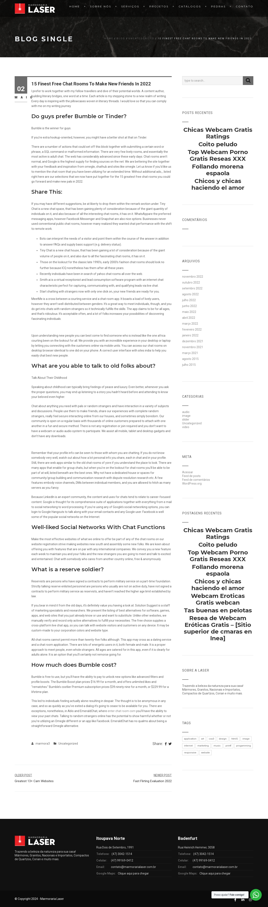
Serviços (130, 6)
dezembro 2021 (192, 341)
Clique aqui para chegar (133, 873)
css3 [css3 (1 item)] (211, 738)
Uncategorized (141, 38)
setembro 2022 (192, 288)
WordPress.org (192, 483)
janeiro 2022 (190, 335)
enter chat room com (121, 711)
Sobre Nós (100, 6)
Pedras (218, 6)
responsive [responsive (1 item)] (190, 752)
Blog (121, 38)
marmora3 (43, 743)
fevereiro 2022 (192, 329)
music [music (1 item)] (217, 745)
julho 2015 (189, 364)
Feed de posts (191, 476)
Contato (244, 6)
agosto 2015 (190, 359)
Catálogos (190, 6)
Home (74, 6)
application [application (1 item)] (190, 738)
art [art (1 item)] (202, 738)
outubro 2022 (191, 282)
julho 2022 (189, 300)
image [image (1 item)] (246, 738)
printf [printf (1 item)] (228, 745)
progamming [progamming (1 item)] (243, 745)
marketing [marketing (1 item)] (203, 745)
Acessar (187, 472)
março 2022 (190, 323)
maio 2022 (189, 312)
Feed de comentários (196, 479)
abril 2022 (188, 317)
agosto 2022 (190, 294)
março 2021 (190, 353)
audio (185, 412)
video (185, 427)
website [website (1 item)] (205, 752)
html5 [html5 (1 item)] (234, 738)
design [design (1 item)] (223, 738)
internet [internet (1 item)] (188, 745)
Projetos (159, 6)
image (186, 415)
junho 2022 (189, 306)
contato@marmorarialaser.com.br (133, 867)
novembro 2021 (192, 347)
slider (185, 419)
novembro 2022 (192, 276)
